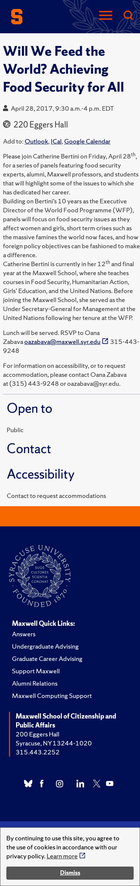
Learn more (62, 856)
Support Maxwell (36, 671)
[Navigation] (105, 16)
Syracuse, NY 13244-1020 (54, 743)
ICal (56, 141)
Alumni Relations (34, 683)
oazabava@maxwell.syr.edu (62, 341)
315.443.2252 (38, 752)
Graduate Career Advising (47, 658)
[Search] (128, 16)
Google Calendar (87, 141)
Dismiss (70, 873)
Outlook (36, 141)
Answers (23, 634)
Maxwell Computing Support (52, 695)
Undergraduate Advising (45, 646)
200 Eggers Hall (37, 734)
